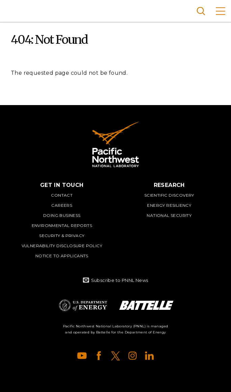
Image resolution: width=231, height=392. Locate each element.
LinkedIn (149, 355)
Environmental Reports (62, 225)
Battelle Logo (146, 305)
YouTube (82, 355)
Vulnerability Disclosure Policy (62, 245)
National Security (169, 215)
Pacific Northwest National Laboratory (16, 10)
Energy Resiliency (169, 205)
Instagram (132, 355)
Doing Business (62, 215)
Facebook (99, 355)
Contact (62, 195)
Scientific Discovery (169, 195)
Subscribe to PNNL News (119, 280)
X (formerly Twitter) (115, 355)
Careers (61, 205)
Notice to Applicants (61, 255)
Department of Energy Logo (83, 305)
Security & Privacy (61, 235)
